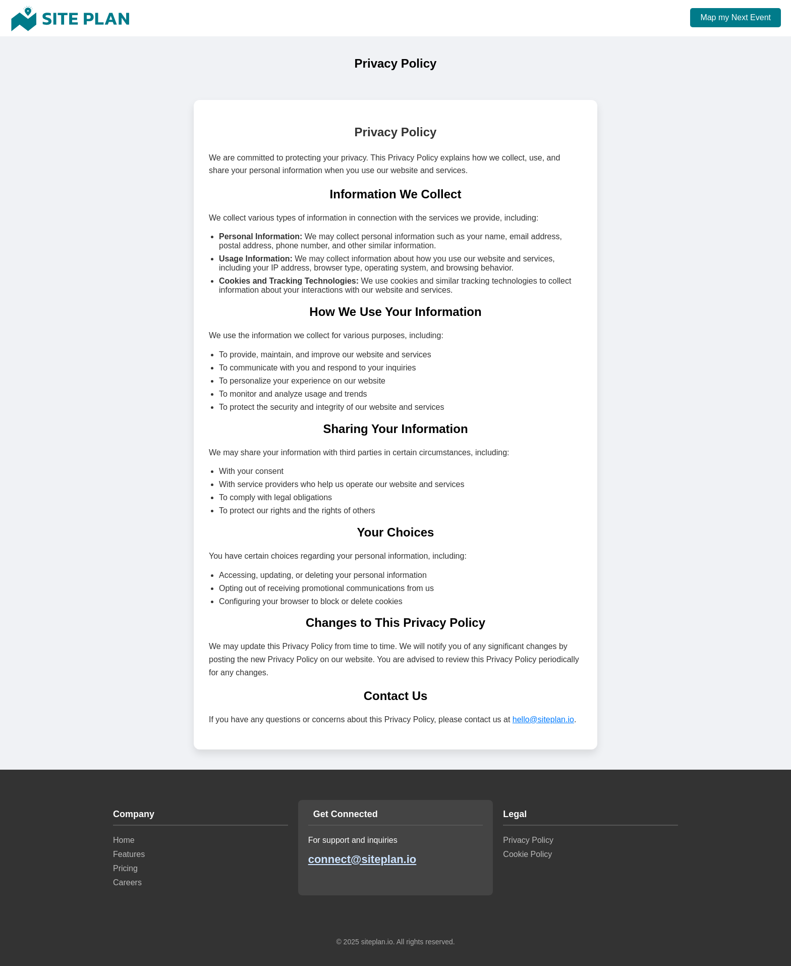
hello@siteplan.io (543, 719)
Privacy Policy (528, 840)
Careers (127, 882)
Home (124, 840)
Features (129, 854)
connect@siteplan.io (362, 859)
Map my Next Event (735, 17)
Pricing (125, 868)
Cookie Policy (527, 854)
